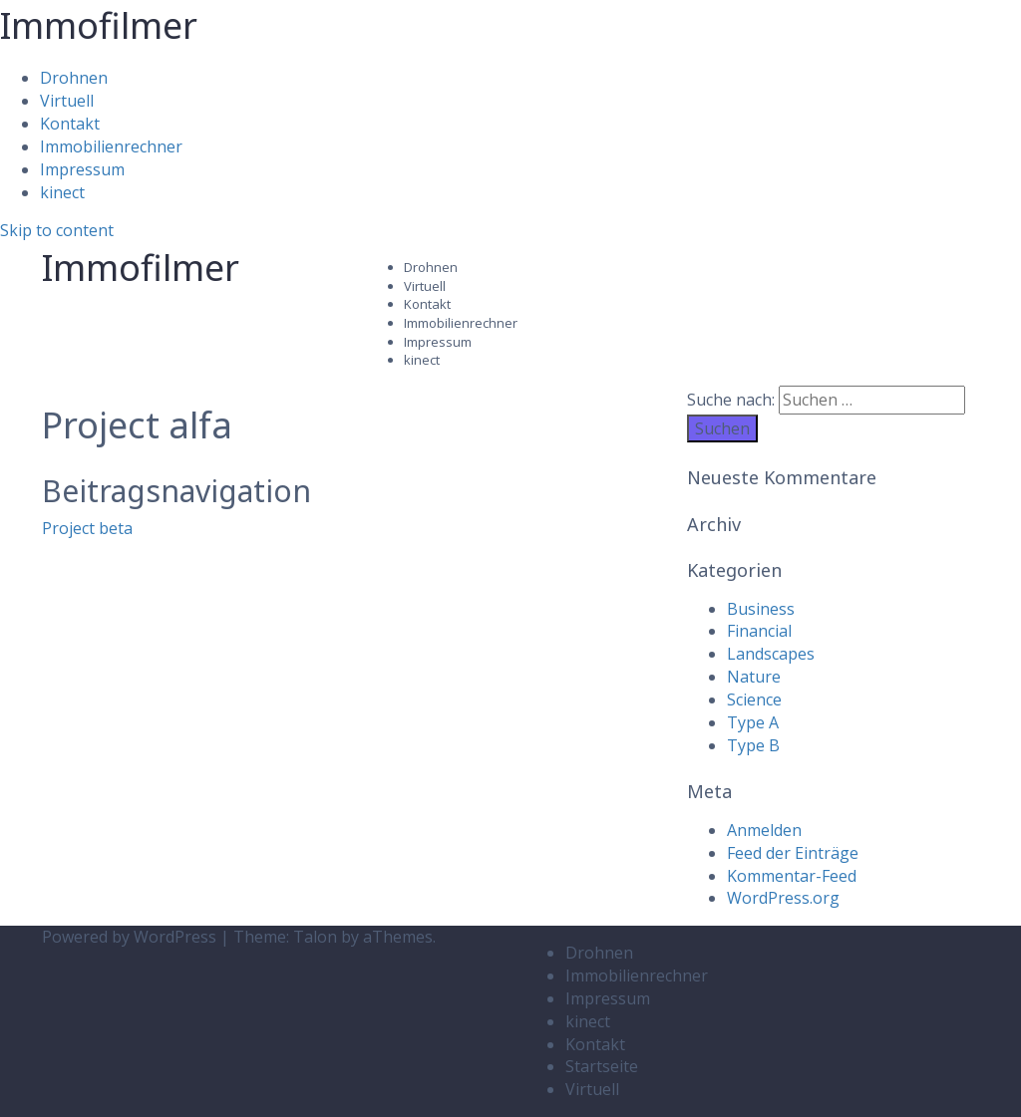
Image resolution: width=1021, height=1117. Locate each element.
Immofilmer (98, 25)
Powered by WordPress (129, 937)
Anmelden (764, 830)
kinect (62, 192)
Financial (759, 631)
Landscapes (771, 654)
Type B (753, 745)
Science (754, 699)
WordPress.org (783, 898)
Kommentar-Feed (791, 876)
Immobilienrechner (111, 146)
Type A (753, 722)
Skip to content (57, 230)
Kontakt (70, 124)
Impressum (82, 169)
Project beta (87, 528)
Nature (754, 677)
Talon (315, 937)
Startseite (601, 1066)
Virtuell (67, 101)
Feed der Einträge (792, 853)
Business (761, 609)
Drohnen (74, 78)
